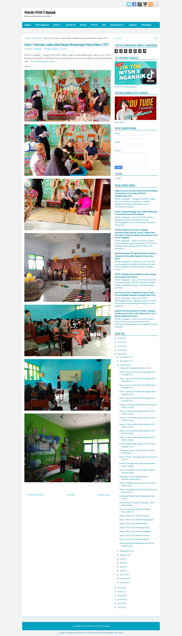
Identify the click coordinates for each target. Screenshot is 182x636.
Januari (123, 582)
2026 (120, 338)
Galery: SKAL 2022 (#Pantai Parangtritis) (136, 520)
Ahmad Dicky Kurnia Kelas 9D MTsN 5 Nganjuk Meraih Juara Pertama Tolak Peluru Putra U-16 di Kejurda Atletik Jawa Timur (135, 313)
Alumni (27, 30)
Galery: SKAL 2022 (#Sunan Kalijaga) (134, 531)
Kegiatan (83, 24)
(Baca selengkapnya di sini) (42, 61)
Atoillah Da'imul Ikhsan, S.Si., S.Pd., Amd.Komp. (83, 633)
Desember (125, 357)
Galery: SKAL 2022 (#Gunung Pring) (134, 527)
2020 (120, 592)
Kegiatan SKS (71, 24)
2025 (120, 342)
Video (104, 24)
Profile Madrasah (42, 24)
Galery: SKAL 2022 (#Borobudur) (133, 523)
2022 (120, 354)
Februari (124, 578)
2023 (120, 350)
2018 (120, 599)
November (125, 361)
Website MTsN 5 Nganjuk (39, 12)
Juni (122, 563)
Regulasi (58, 24)
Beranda (27, 24)
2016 (120, 607)
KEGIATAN (37, 38)
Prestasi (94, 24)
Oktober (124, 365)
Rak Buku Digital (118, 24)
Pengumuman (146, 24)
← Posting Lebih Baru (34, 495)
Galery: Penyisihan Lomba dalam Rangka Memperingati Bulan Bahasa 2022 (66, 44)
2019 (120, 595)
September (125, 551)
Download (133, 24)
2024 (120, 346)
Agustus (123, 555)
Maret (123, 575)
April (122, 571)
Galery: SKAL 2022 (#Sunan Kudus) (134, 535)
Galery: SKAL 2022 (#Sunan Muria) (134, 539)
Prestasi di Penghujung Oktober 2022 (135, 368)
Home (28, 38)
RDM (118, 178)
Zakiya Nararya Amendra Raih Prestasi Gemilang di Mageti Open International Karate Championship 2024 (136, 193)
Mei (122, 567)
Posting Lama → (105, 495)
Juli (121, 559)
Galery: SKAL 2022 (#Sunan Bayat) (134, 516)
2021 (120, 588)
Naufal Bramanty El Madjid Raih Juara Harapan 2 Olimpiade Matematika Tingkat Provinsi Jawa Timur (135, 256)
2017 (120, 603)
